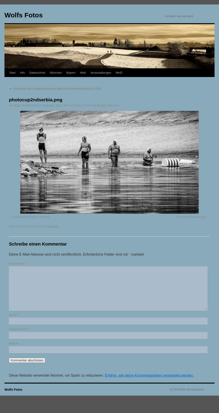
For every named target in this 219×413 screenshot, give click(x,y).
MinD (119, 72)
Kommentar (17, 263)
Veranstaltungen (100, 72)
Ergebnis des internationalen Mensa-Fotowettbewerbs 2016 (55, 88)
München (56, 72)
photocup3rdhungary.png (192, 217)
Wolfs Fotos (23, 15)
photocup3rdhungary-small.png (30, 217)
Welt (83, 72)
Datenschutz (37, 72)
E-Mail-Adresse (19, 329)
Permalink (52, 226)
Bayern (71, 72)
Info (22, 72)
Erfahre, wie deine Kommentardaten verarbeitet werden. (149, 375)
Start (12, 72)
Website (14, 343)
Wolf (17, 105)
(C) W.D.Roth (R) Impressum (187, 389)
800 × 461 (107, 105)
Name (13, 315)
